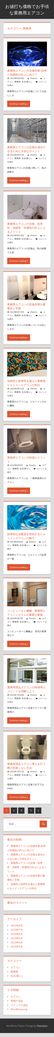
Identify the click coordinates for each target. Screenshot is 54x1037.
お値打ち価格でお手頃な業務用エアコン (27, 9)
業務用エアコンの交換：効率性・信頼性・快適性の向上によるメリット (26, 228)
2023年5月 (17, 942)
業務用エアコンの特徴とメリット (26, 459)
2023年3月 (17, 950)
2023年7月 (17, 933)
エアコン (15, 971)
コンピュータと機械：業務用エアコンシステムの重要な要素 (26, 614)
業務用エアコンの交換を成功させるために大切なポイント (26, 149)
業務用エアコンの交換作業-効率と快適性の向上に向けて (26, 72)
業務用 (17, 81)
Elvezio (33, 78)
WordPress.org (19, 1013)
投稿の (17, 1004)
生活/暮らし (27, 81)
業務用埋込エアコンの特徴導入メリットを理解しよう (26, 693)
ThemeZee (42, 1029)
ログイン (15, 1000)
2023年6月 (17, 938)
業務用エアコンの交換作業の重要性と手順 (26, 306)
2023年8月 (17, 929)
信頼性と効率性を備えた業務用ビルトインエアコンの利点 (26, 383)
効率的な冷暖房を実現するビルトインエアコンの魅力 (26, 536)
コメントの (19, 1009)
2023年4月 (17, 946)
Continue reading (17, 103)
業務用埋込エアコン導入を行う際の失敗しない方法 (26, 770)
